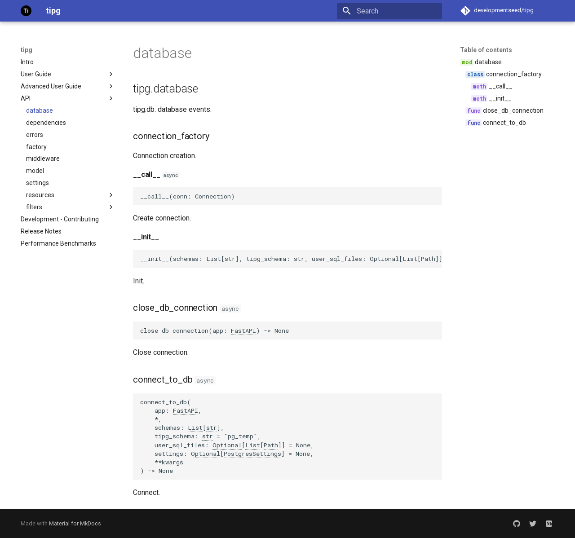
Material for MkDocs (75, 523)
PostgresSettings (252, 454)
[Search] (389, 11)
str (230, 259)
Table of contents (486, 49)
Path (428, 259)
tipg (26, 49)
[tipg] (26, 11)
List (213, 259)
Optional (384, 259)
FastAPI (243, 330)
